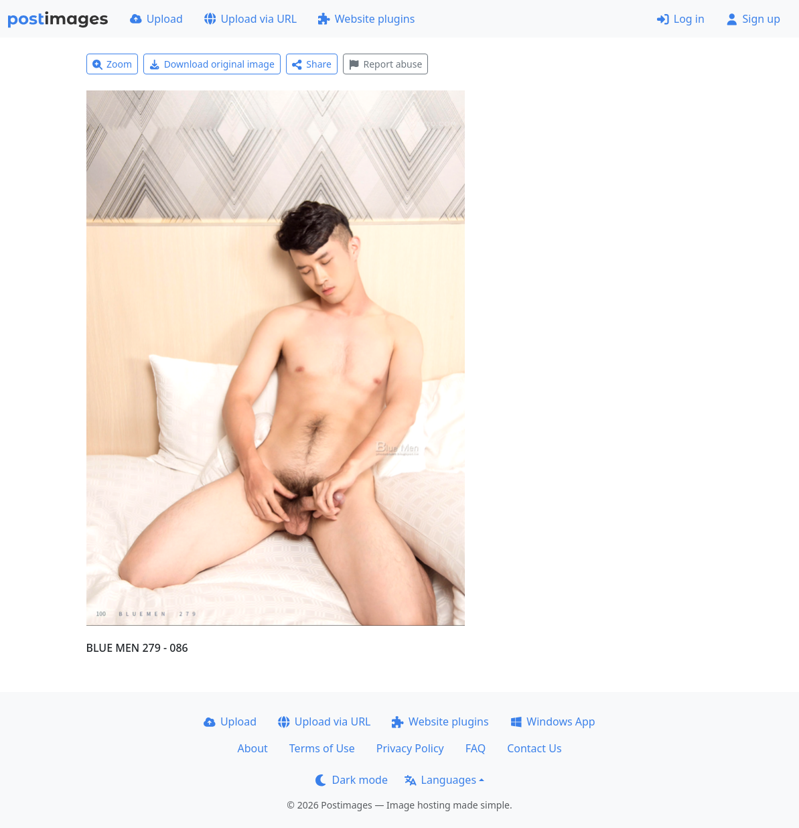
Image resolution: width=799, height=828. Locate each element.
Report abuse (385, 64)
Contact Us (534, 748)
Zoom (112, 64)
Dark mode (351, 779)
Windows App (552, 721)
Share (312, 64)
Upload (156, 18)
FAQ (475, 748)
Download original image (212, 64)
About (252, 748)
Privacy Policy (410, 748)
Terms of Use (322, 748)
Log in (681, 18)
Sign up (753, 18)
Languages (440, 779)
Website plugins (366, 18)
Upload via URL (250, 18)
